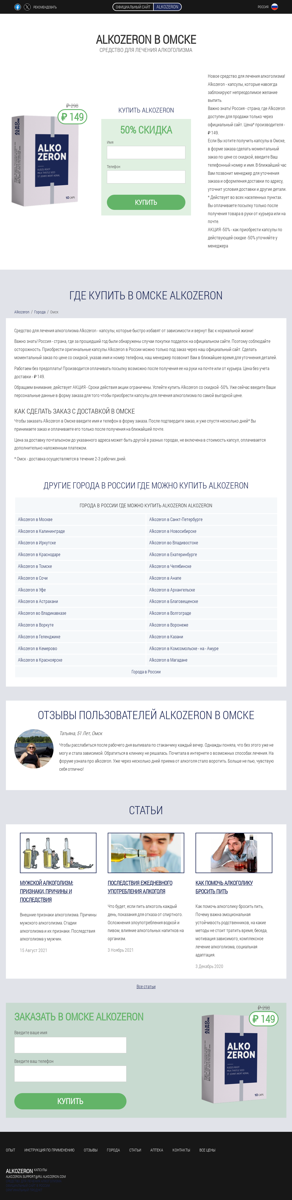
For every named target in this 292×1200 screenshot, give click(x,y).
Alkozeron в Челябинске (170, 566)
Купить (146, 202)
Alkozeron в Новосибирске (172, 531)
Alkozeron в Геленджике (39, 636)
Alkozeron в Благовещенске (173, 601)
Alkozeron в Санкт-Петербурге (176, 519)
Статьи (135, 1150)
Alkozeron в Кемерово (37, 648)
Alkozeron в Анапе (165, 578)
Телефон (113, 167)
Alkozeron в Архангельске (172, 590)
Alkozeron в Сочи (33, 578)
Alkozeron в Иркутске (37, 542)
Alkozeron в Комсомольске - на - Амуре (184, 648)
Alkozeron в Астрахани (38, 601)
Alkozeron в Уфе (32, 590)
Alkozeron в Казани (166, 636)
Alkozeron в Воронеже (168, 625)
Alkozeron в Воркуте (36, 625)
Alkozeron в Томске (35, 566)
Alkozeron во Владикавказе (42, 613)
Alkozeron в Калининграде (41, 531)
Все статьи (146, 986)
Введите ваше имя (30, 1032)
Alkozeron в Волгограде (170, 613)
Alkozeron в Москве (35, 519)
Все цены (207, 1150)
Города (113, 1150)
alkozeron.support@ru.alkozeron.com (36, 1176)
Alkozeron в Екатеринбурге (173, 554)
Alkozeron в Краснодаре (39, 554)
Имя (110, 142)
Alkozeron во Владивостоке (173, 542)
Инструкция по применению (49, 1150)
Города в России (146, 671)
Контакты (181, 1150)
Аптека (156, 1150)
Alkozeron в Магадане (168, 660)
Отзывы (91, 1150)
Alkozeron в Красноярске (40, 660)
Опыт (10, 1150)
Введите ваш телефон (34, 1061)
